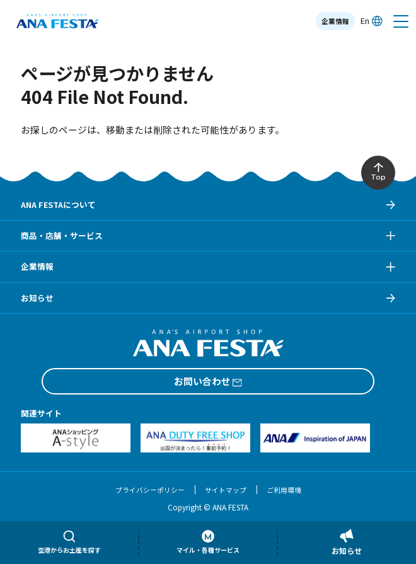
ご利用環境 (284, 490)
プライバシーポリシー (150, 490)
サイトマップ (225, 490)
